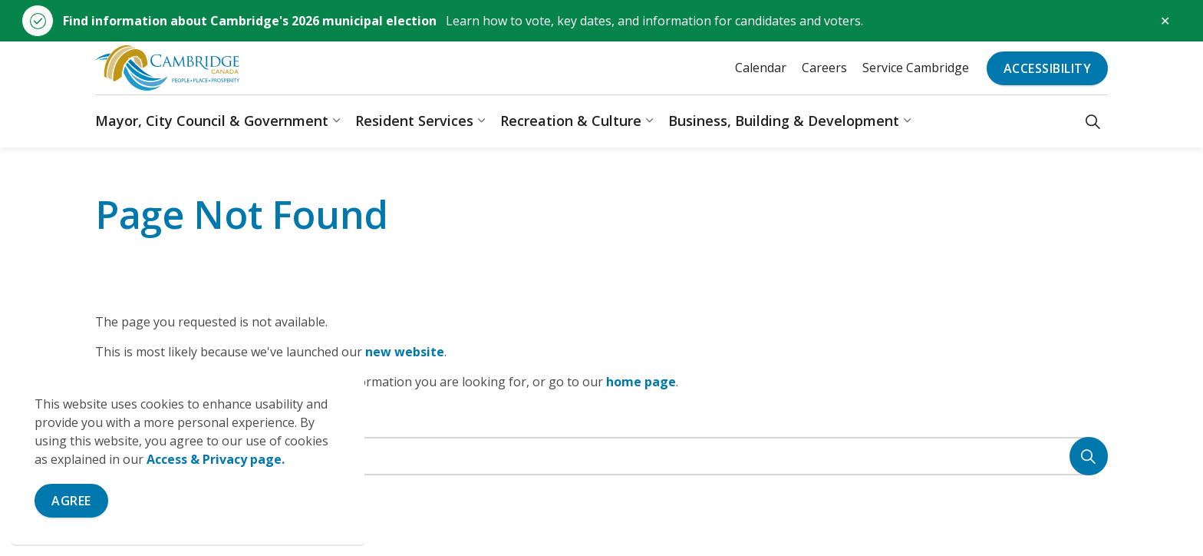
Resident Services (414, 120)
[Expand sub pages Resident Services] (481, 120)
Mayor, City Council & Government (211, 120)
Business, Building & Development (783, 120)
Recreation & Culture (570, 120)
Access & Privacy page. (216, 459)
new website (404, 351)
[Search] (1089, 456)
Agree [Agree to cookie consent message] (71, 500)
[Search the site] (601, 456)
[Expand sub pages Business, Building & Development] (907, 120)
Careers (824, 67)
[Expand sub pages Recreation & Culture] (649, 120)
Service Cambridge (915, 67)
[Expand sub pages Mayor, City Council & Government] (336, 120)
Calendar (760, 67)
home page (641, 381)
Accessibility (1047, 68)
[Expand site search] (1092, 120)
